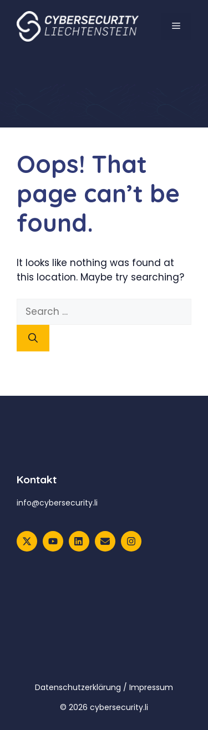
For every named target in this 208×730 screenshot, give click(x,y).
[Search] (33, 338)
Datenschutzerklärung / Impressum (104, 687)
